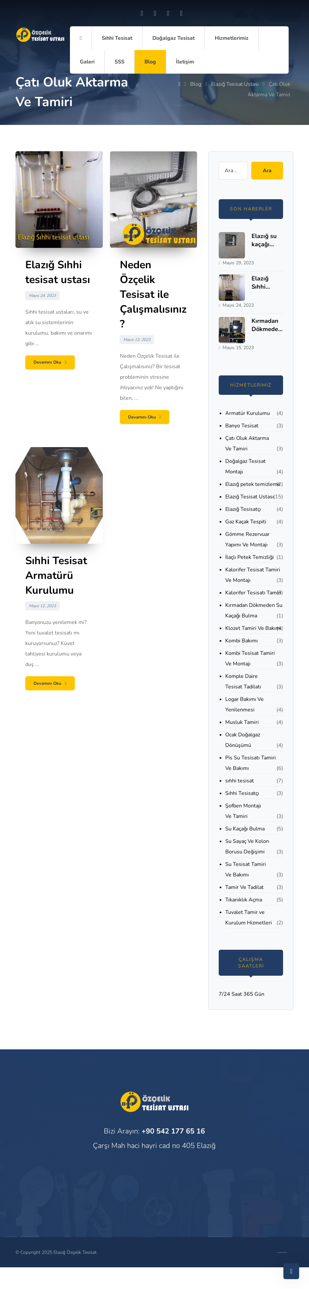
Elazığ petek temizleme (252, 484)
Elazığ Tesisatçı (243, 509)
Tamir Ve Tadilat (244, 887)
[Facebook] (141, 13)
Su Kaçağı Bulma (245, 828)
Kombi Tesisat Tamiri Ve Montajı (250, 658)
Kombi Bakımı (241, 640)
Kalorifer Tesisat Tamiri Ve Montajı (252, 575)
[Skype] (181, 13)
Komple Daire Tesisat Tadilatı (243, 681)
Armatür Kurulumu (247, 413)
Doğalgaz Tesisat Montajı (245, 466)
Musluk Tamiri (242, 722)
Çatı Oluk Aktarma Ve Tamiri (247, 443)
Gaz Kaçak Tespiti (245, 521)
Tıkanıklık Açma (243, 899)
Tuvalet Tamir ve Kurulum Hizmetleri (248, 917)
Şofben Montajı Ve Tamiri (243, 811)
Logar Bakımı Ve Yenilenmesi (244, 704)
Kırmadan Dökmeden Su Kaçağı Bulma (253, 610)
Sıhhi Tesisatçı (242, 793)
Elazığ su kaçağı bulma (264, 244)
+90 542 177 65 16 (173, 1131)
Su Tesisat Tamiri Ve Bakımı (245, 869)
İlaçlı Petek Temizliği (249, 557)
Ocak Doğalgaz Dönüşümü (242, 740)
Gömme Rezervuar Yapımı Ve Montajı (247, 539)
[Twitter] (168, 13)
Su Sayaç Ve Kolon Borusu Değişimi (247, 846)
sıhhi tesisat (239, 780)
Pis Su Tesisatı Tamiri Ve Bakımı (250, 763)
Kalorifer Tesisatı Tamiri (253, 592)
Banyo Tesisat (241, 425)
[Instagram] (155, 13)
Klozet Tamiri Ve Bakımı (253, 628)
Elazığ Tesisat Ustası (249, 496)
